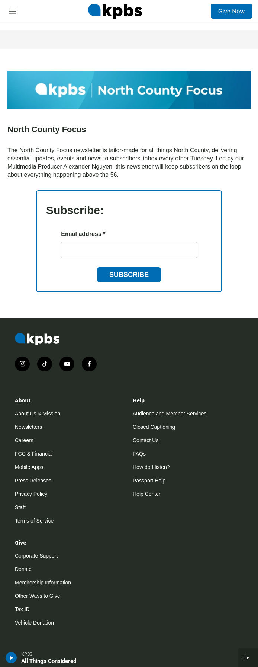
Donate (23, 569)
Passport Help (149, 481)
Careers (24, 440)
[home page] (115, 11)
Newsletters (28, 427)
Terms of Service (34, 521)
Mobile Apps (29, 467)
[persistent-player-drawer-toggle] (248, 657)
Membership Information (43, 582)
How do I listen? (151, 467)
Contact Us (145, 440)
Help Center (147, 494)
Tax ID (22, 609)
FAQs (139, 454)
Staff (20, 507)
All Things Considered (48, 661)
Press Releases (33, 481)
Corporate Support (36, 556)
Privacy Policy (31, 494)
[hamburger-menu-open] (12, 11)
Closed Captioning (154, 427)
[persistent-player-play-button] (11, 657)
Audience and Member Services (169, 414)
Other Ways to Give (37, 596)
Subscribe (129, 274)
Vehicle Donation (34, 623)
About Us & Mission (37, 414)
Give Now (231, 11)
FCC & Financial (34, 454)
